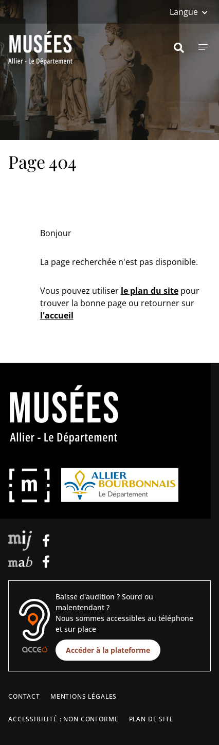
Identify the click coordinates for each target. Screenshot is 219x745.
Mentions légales (83, 696)
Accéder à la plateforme (108, 650)
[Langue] (189, 12)
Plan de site (151, 719)
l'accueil (57, 315)
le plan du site (149, 290)
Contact (24, 696)
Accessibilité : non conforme (63, 719)
